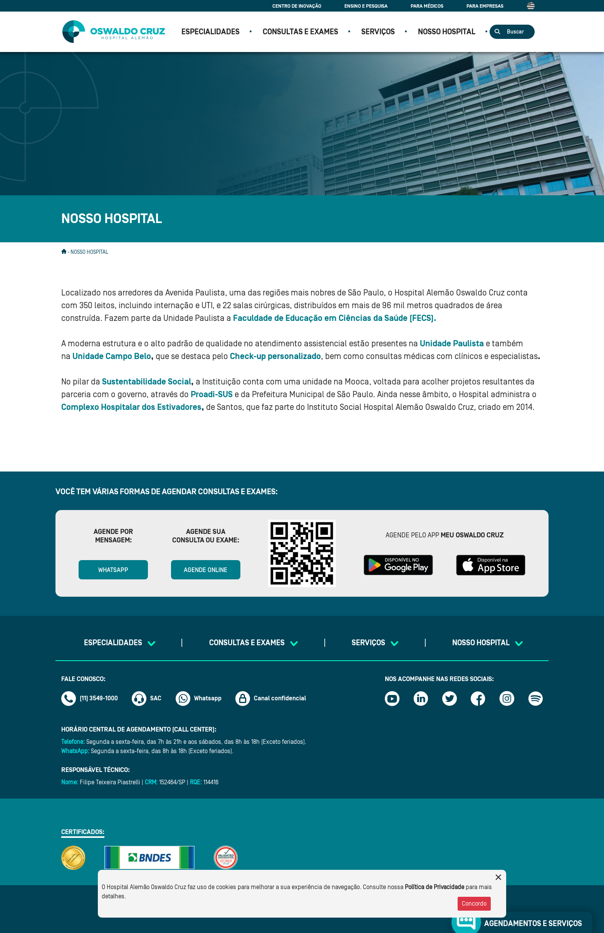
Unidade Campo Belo (111, 356)
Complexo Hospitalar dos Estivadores (131, 407)
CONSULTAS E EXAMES (300, 32)
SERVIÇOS (378, 32)
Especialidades (210, 32)
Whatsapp (198, 698)
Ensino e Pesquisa (366, 5)
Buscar (515, 32)
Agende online (205, 570)
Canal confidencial (270, 698)
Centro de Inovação (296, 5)
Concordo (474, 904)
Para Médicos (427, 5)
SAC (146, 698)
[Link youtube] (392, 698)
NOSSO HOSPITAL (446, 32)
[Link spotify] (535, 698)
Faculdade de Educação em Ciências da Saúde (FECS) (333, 318)
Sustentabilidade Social (146, 382)
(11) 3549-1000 (89, 698)
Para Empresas (484, 5)
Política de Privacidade (434, 887)
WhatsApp (113, 570)
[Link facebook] (478, 698)
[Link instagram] (507, 698)
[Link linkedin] (420, 698)
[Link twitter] (449, 698)
